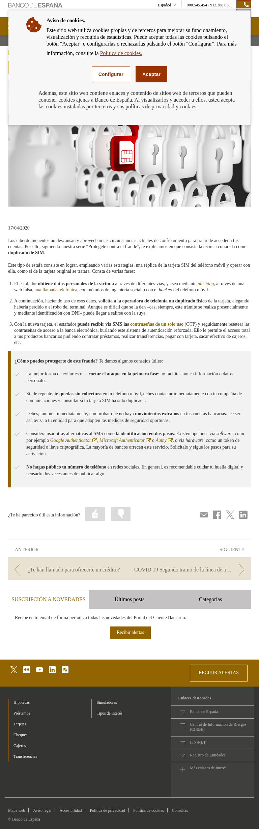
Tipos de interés (109, 713)
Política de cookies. (121, 53)
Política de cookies (148, 810)
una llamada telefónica (55, 289)
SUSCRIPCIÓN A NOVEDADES (48, 599)
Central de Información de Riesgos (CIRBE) (218, 727)
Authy (164, 440)
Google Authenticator (73, 440)
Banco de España (204, 711)
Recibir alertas (130, 632)
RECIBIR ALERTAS (219, 672)
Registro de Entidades (207, 755)
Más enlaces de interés (208, 768)
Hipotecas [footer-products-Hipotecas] (21, 702)
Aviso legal (42, 810)
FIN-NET (198, 742)
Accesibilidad (70, 810)
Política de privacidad (107, 810)
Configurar (110, 74)
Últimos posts (129, 599)
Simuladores (107, 702)
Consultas (180, 810)
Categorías (210, 599)
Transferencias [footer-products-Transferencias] (25, 756)
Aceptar (151, 74)
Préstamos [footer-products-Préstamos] (21, 713)
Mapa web (16, 810)
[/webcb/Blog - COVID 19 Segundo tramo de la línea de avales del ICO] (191, 570)
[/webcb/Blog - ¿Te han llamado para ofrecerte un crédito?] (68, 570)
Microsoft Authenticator (125, 440)
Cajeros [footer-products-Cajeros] (19, 745)
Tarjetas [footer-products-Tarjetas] (19, 724)
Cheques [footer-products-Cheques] (20, 734)
